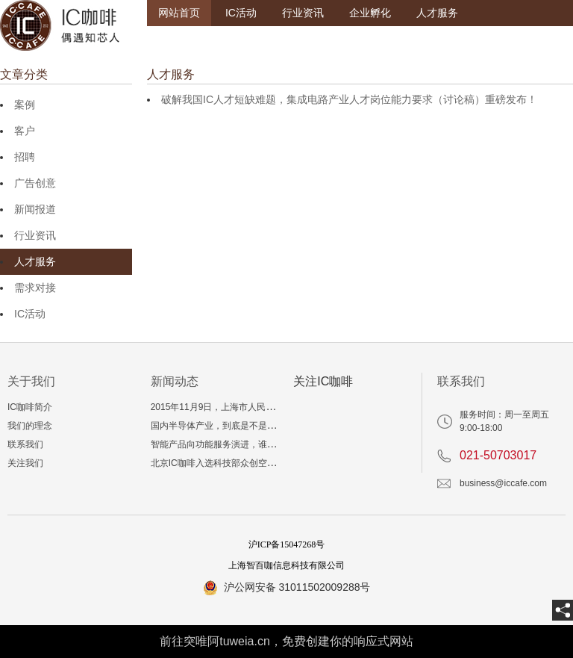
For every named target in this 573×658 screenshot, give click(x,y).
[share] (562, 610)
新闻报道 (35, 209)
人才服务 (437, 13)
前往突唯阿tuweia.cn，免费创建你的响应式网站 (286, 641)
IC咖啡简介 (29, 407)
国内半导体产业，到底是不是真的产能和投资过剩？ (254, 425)
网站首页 (179, 13)
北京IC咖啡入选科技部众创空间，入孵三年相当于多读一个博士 (276, 463)
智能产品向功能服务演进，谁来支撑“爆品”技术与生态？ (261, 444)
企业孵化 (370, 13)
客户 (24, 131)
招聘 (24, 157)
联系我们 (25, 444)
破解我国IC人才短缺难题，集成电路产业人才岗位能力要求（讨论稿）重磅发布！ (349, 99)
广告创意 (35, 183)
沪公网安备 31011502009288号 (297, 587)
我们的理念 (29, 425)
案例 (24, 105)
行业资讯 (303, 13)
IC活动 (241, 13)
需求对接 (35, 288)
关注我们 (25, 463)
